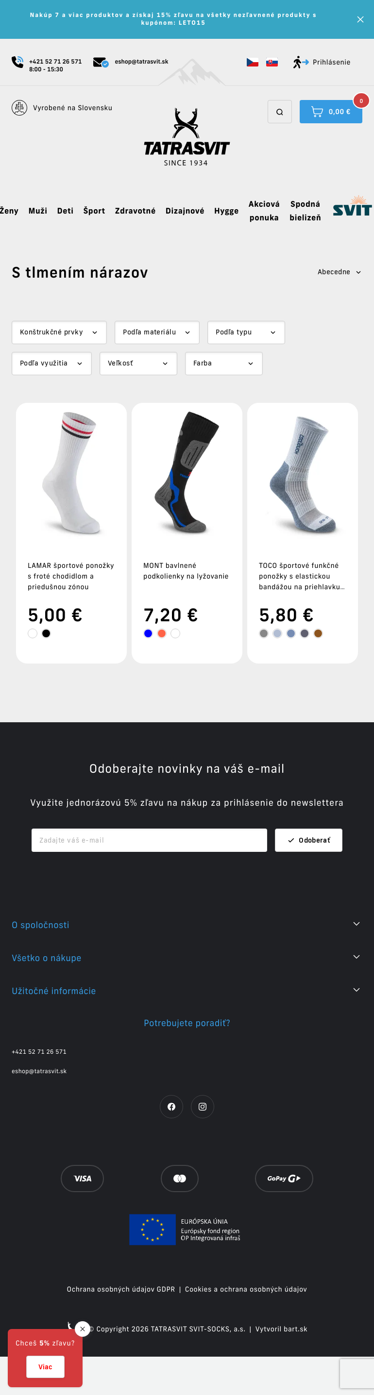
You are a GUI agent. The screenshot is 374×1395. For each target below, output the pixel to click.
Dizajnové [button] (185, 211)
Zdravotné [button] (135, 211)
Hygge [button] (226, 211)
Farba (202, 363)
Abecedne (340, 271)
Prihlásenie (322, 62)
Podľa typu (234, 332)
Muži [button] (37, 211)
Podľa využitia (44, 363)
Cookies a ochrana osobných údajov (246, 1328)
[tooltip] (32, 633)
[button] (252, 62)
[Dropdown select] (59, 332)
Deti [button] (65, 211)
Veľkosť (120, 363)
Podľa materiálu (149, 332)
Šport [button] (94, 211)
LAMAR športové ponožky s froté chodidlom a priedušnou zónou (71, 576)
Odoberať (308, 879)
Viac (45, 1366)
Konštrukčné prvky (51, 332)
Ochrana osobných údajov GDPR (121, 1328)
